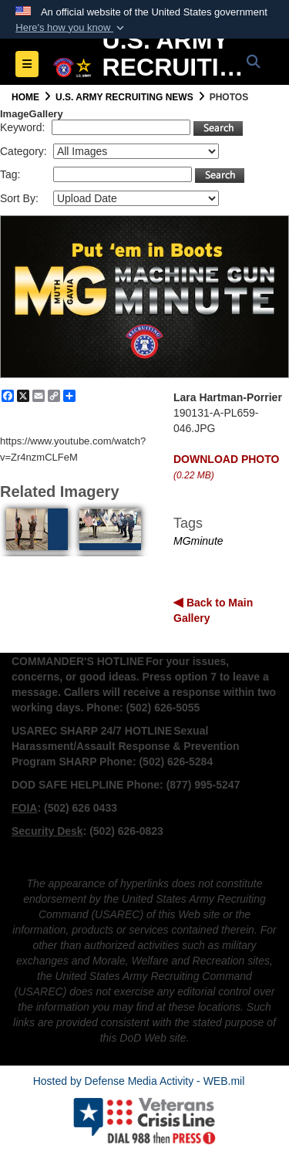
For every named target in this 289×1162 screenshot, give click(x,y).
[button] (71, 27)
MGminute (198, 541)
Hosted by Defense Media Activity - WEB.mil (139, 1081)
